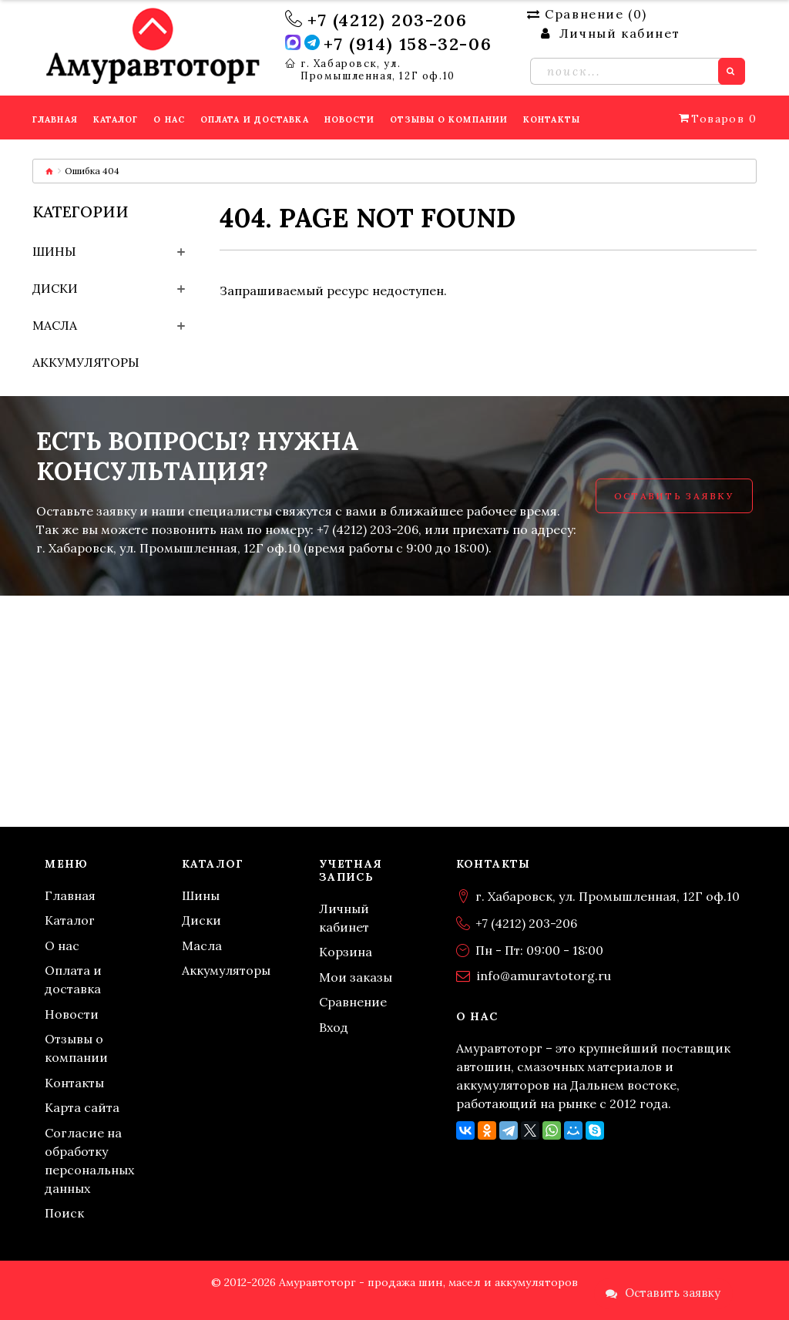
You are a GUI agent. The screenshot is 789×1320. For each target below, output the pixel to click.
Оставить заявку (674, 496)
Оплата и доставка (73, 979)
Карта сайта (82, 1107)
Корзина (345, 951)
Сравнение (353, 1001)
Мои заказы (355, 977)
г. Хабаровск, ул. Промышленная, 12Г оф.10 (377, 70)
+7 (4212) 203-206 (387, 20)
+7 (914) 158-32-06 (408, 44)
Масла (54, 325)
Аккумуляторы (85, 362)
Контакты (74, 1082)
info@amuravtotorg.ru (544, 975)
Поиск (64, 1213)
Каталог (70, 920)
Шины (54, 251)
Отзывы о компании (76, 1048)
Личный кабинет (344, 918)
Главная (70, 895)
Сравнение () (587, 14)
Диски (55, 288)
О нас (62, 945)
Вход (333, 1027)
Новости (72, 1014)
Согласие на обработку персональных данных (89, 1160)
